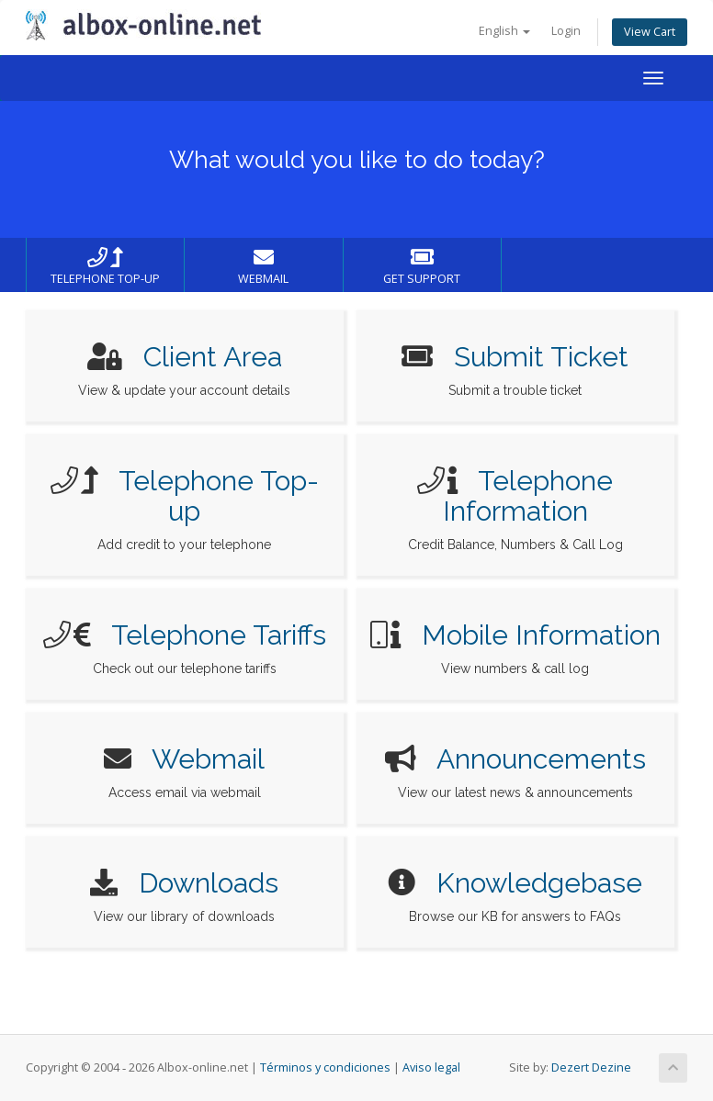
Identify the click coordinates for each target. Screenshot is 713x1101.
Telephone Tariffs (218, 635)
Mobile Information (541, 635)
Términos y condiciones (325, 1067)
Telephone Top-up (219, 496)
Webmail (208, 759)
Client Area (212, 357)
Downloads (208, 883)
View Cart (649, 31)
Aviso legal (431, 1067)
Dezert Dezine (591, 1067)
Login (566, 31)
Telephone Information (528, 496)
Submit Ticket (541, 357)
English (504, 31)
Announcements (541, 759)
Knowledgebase (539, 883)
